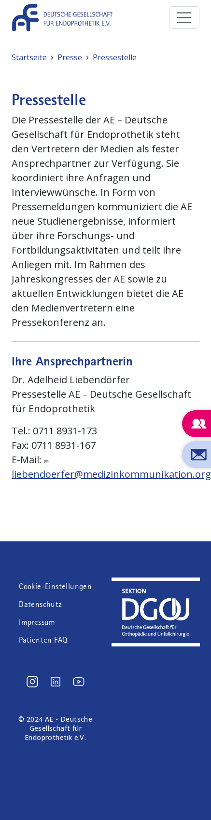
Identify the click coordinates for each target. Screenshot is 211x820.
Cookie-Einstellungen (55, 586)
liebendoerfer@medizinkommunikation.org (111, 474)
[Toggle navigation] (184, 17)
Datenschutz (40, 604)
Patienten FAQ (43, 640)
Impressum (37, 622)
